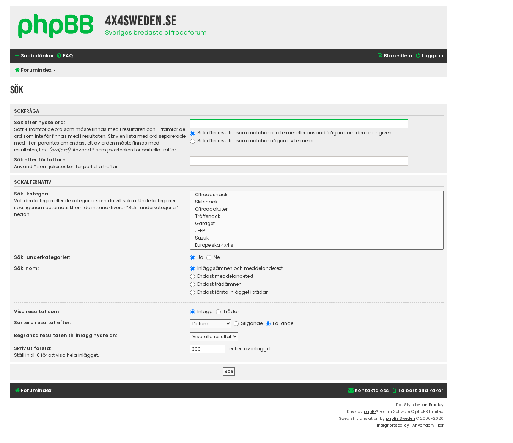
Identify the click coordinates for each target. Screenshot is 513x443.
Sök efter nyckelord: (39, 122)
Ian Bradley (432, 405)
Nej (213, 257)
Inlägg (201, 311)
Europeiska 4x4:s (317, 245)
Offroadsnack (317, 195)
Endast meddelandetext (221, 276)
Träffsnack (317, 216)
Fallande (279, 323)
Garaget (317, 223)
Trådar (227, 311)
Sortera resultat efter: (42, 322)
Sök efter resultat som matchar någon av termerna (253, 140)
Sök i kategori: (31, 194)
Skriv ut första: (32, 348)
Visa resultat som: (37, 311)
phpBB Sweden (400, 418)
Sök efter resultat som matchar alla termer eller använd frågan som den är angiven (291, 132)
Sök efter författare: (40, 159)
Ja (196, 257)
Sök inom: (26, 268)
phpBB (370, 412)
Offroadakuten (317, 209)
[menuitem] (64, 56)
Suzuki (317, 238)
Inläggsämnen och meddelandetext (236, 268)
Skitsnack (317, 202)
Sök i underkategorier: (42, 257)
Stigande (248, 323)
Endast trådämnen (216, 284)
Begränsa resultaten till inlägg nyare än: (65, 335)
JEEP (317, 231)
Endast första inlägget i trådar (229, 292)
